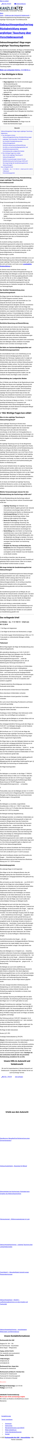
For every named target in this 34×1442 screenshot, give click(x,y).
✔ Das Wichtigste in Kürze (8, 135)
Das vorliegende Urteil (7, 167)
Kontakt (7, 1434)
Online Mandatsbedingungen (13, 1432)
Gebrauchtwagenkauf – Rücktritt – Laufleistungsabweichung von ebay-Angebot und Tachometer (14, 1302)
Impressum (8, 1423)
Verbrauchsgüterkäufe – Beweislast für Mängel (13, 1166)
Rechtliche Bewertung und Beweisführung (14, 145)
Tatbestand (6, 171)
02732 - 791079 (6, 1077)
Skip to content (4, 1)
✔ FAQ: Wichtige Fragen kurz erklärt (10, 153)
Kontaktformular (6, 1416)
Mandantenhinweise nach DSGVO (14, 1428)
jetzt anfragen (19, 1076)
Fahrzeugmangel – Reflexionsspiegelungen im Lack (15, 1219)
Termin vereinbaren (6, 1419)
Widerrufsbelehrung (10, 1430)
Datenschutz (8, 1426)
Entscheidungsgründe (9, 173)
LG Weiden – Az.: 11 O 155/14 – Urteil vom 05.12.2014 (18, 169)
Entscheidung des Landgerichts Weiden (13, 151)
